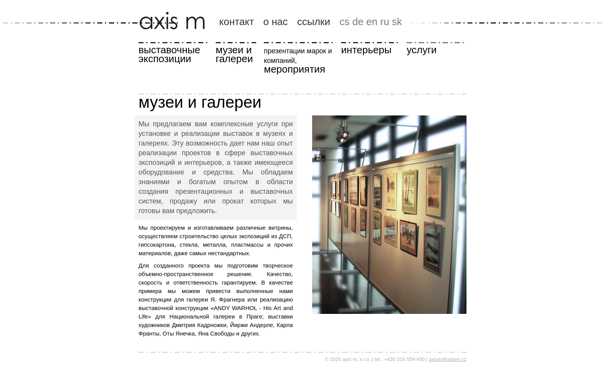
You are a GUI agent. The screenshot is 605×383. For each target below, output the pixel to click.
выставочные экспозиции (169, 54)
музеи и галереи (234, 54)
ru (384, 21)
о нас (275, 21)
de (357, 21)
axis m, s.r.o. (176, 6)
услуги (422, 50)
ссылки (313, 21)
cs (345, 21)
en (371, 21)
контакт (236, 21)
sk (397, 21)
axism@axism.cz (447, 359)
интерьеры (366, 50)
